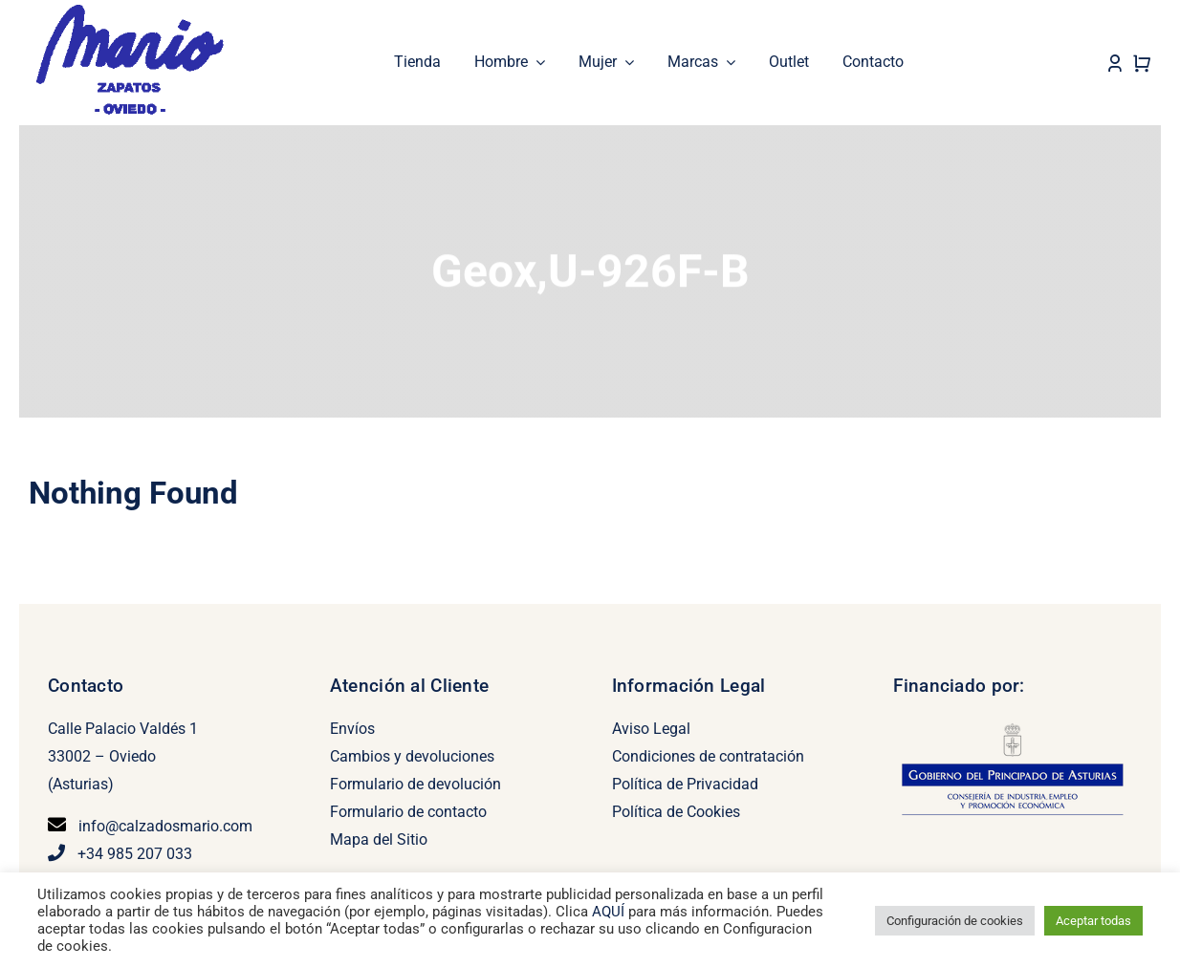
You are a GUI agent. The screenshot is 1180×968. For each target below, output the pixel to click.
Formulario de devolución (415, 784)
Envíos (352, 729)
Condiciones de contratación (708, 756)
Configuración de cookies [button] (954, 921)
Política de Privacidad (685, 784)
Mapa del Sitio (378, 839)
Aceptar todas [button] (1093, 921)
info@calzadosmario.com (165, 826)
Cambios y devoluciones (412, 756)
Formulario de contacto (408, 812)
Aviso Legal (651, 729)
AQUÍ (610, 911)
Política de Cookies (676, 812)
